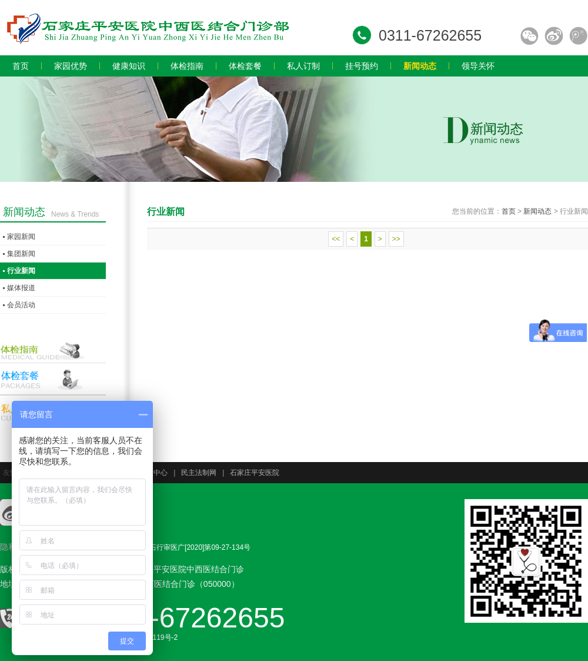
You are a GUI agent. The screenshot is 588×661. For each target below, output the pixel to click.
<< (336, 239)
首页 (509, 211)
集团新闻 (21, 254)
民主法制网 (198, 473)
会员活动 (21, 305)
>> (396, 239)
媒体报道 (21, 288)
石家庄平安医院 (254, 473)
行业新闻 (21, 271)
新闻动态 (537, 211)
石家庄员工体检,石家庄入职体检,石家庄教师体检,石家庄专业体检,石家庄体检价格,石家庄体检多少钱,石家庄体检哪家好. (147, 27)
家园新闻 (21, 236)
